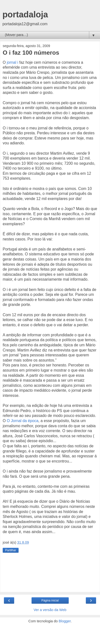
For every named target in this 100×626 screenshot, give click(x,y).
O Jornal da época (22, 421)
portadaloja (25, 14)
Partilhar (10, 550)
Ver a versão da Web (49, 610)
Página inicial (50, 600)
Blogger (65, 621)
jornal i (12, 62)
